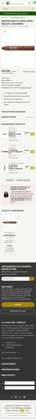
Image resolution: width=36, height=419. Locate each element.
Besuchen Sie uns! (18, 311)
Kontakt (18, 304)
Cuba (9, 180)
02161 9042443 (10, 353)
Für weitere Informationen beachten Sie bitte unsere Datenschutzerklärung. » (18, 414)
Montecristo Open (8, 26)
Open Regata (9, 236)
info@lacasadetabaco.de (19, 198)
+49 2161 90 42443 (17, 200)
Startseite (4, 17)
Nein (27, 410)
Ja (22, 410)
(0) (27, 26)
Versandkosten (9, 73)
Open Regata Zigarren (18, 17)
